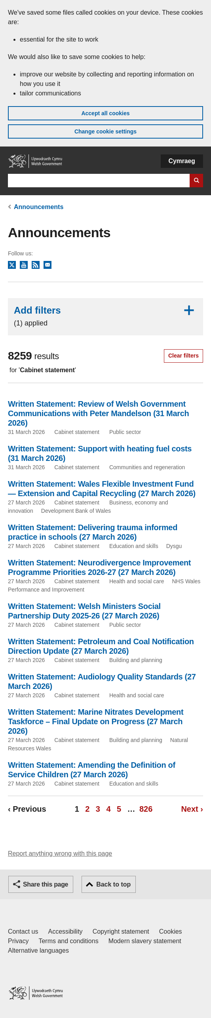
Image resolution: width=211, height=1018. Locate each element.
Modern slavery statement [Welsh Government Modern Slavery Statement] (144, 941)
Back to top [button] (113, 884)
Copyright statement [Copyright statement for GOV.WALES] (121, 931)
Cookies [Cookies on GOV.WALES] (170, 931)
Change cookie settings (105, 131)
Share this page (45, 884)
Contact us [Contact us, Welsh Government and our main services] (23, 931)
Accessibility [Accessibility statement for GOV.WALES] (65, 931)
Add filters (105, 316)
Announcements (38, 207)
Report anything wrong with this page (60, 853)
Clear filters (183, 355)
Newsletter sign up (47, 265)
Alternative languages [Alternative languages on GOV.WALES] (38, 950)
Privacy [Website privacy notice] (18, 941)
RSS (36, 265)
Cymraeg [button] (182, 161)
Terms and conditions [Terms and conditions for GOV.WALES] (68, 941)
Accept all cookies (105, 113)
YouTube (24, 265)
